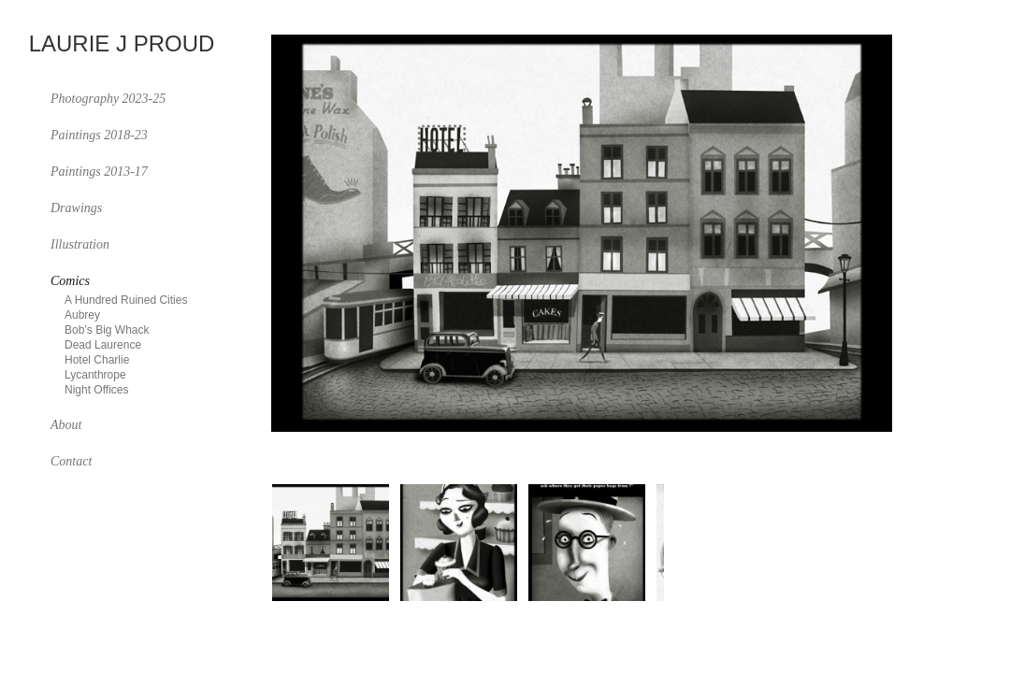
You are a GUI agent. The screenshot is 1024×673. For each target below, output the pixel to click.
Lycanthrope (95, 374)
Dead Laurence (103, 345)
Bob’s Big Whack (107, 330)
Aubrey (82, 315)
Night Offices (96, 389)
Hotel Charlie (97, 359)
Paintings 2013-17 (99, 172)
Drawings (76, 208)
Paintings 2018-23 (99, 135)
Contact (71, 461)
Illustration (79, 244)
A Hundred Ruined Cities (126, 300)
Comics (70, 281)
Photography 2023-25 (108, 99)
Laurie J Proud (122, 44)
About (65, 425)
